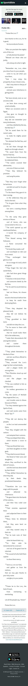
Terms (16, 673)
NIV (24, 29)
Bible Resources (16, 664)
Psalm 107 (20, 610)
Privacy (12, 673)
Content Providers (14, 666)
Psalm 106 (6, 28)
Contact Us (16, 668)
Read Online (7, 664)
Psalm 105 (7, 610)
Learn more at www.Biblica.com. (14, 639)
